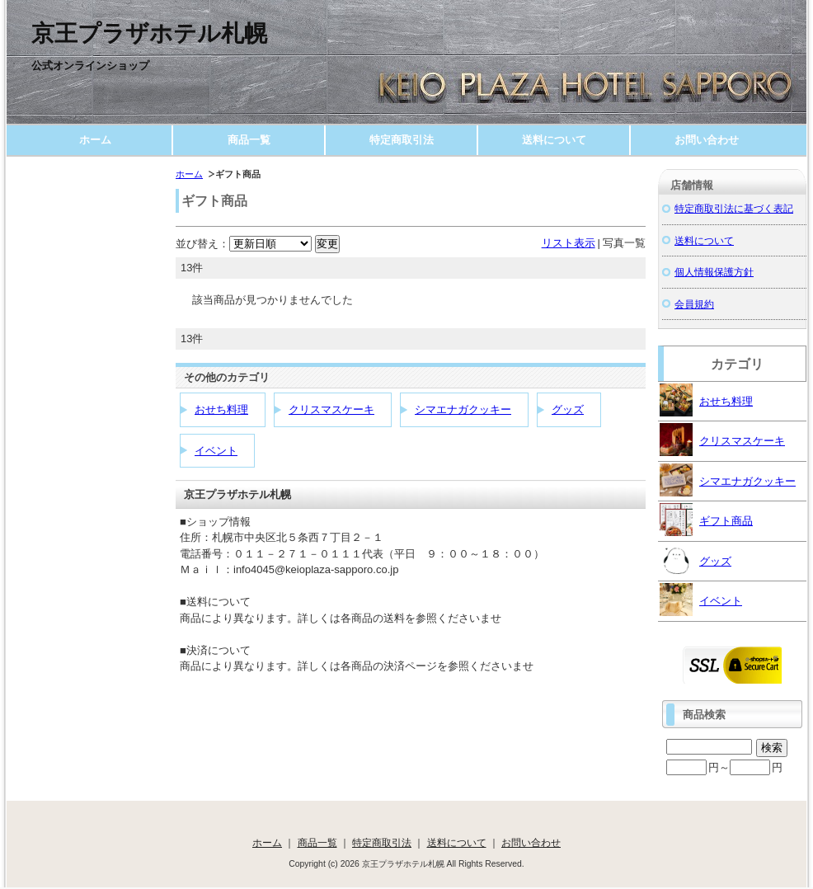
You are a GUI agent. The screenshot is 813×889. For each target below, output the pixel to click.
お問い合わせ (706, 140)
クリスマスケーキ (331, 409)
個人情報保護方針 (714, 271)
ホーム (95, 140)
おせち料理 (221, 409)
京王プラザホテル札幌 (149, 33)
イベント (216, 450)
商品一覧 (249, 140)
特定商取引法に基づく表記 (733, 208)
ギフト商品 (706, 519)
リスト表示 (568, 243)
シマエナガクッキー (463, 409)
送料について (554, 140)
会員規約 (694, 304)
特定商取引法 (401, 140)
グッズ (568, 409)
